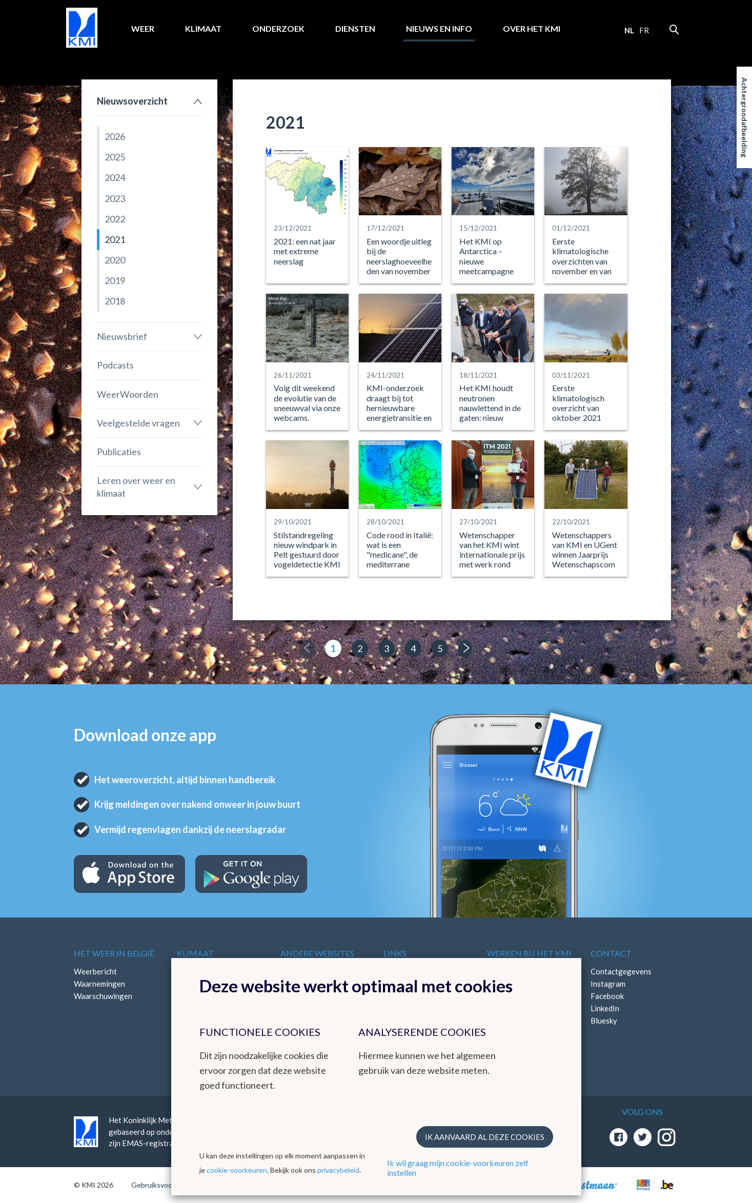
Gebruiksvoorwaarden (166, 1184)
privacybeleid (338, 1170)
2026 (115, 136)
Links (395, 953)
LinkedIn (605, 1008)
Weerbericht (95, 971)
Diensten (355, 28)
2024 (115, 177)
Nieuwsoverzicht (132, 101)
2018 (115, 301)
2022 (115, 219)
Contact (611, 953)
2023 (115, 198)
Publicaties (119, 451)
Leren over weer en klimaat (136, 487)
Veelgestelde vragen (138, 423)
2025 (115, 156)
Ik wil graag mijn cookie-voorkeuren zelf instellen (458, 1167)
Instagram (608, 983)
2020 (115, 260)
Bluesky (604, 1020)
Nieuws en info (439, 28)
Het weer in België (114, 953)
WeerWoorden (127, 394)
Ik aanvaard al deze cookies (484, 1136)
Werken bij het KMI (529, 953)
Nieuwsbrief (122, 336)
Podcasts (115, 365)
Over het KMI (531, 28)
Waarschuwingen (103, 996)
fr (644, 30)
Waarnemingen (99, 983)
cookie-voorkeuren (237, 1170)
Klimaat (203, 28)
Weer (142, 28)
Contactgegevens (621, 971)
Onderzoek (278, 28)
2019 (115, 280)
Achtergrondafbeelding (744, 117)
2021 (115, 239)
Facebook (607, 996)
